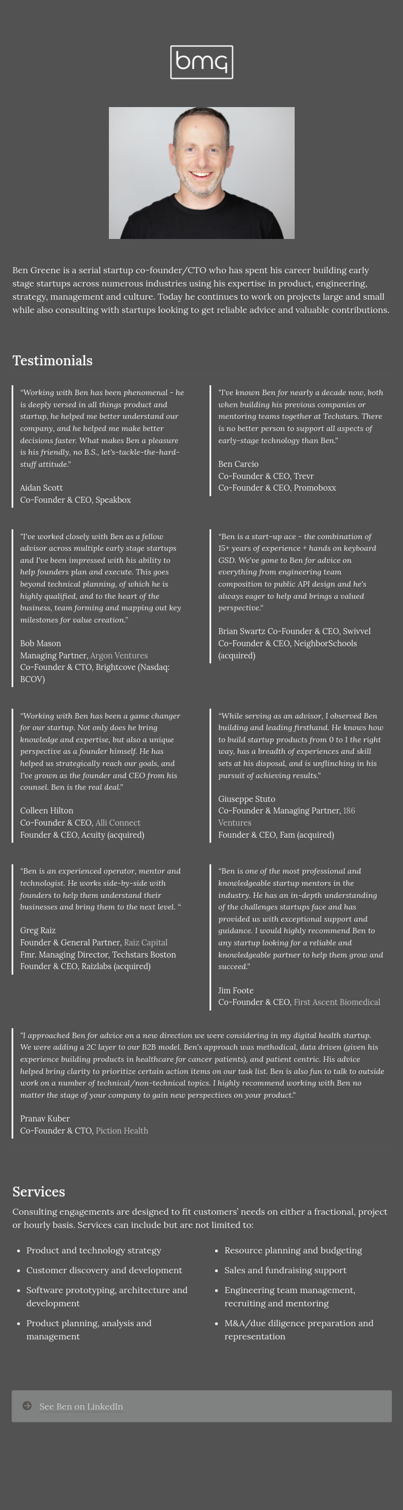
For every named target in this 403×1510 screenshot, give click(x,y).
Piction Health (122, 1131)
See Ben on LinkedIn (81, 1406)
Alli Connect (118, 823)
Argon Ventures (119, 656)
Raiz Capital (146, 943)
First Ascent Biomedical (337, 1002)
